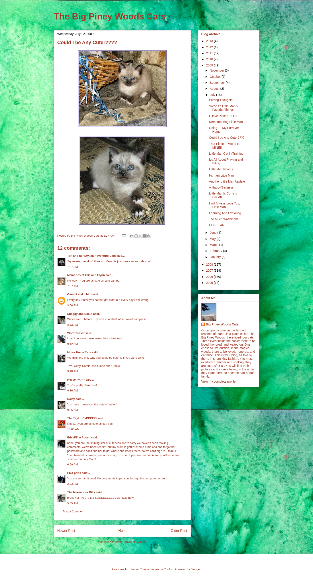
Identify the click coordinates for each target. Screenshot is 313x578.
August (215, 88)
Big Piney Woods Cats (222, 324)
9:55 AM (72, 410)
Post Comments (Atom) (131, 542)
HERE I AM (217, 225)
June (213, 232)
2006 (210, 276)
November (217, 70)
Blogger (195, 569)
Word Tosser (76, 333)
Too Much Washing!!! (223, 219)
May (213, 239)
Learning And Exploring (225, 213)
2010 (210, 59)
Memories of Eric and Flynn (86, 275)
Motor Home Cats (79, 352)
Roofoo (168, 569)
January (216, 257)
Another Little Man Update (227, 181)
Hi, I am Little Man (221, 175)
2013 (210, 41)
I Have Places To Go (223, 116)
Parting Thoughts (220, 100)
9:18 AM (72, 371)
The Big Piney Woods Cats (110, 16)
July (213, 95)
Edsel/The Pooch (79, 437)
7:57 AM (72, 286)
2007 (210, 270)
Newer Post (66, 531)
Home (123, 531)
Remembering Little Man (226, 122)
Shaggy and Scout (79, 313)
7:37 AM (72, 267)
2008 (210, 264)
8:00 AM (72, 305)
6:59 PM (72, 464)
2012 (210, 47)
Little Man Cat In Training (226, 153)
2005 (210, 282)
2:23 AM (72, 483)
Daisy (71, 399)
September (218, 82)
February (216, 251)
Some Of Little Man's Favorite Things (223, 108)
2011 (210, 53)
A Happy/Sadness (221, 187)
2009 (210, 65)
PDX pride (74, 473)
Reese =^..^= (76, 379)
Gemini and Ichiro (79, 294)
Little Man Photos (221, 169)
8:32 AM (72, 324)
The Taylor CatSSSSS (82, 418)
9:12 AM (72, 344)
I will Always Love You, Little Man (224, 205)
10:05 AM (73, 429)
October (216, 76)
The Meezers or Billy (81, 492)
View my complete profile (218, 381)
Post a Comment (73, 511)
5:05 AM (72, 503)
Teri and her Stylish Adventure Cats (92, 255)
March (214, 245)
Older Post (179, 531)
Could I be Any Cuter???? (226, 137)
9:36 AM (72, 390)
